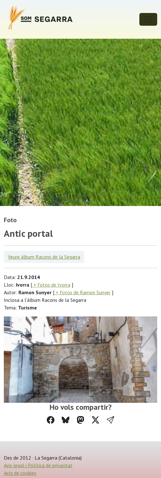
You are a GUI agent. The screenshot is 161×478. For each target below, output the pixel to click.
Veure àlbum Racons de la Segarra (44, 257)
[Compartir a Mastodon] (80, 420)
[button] (110, 420)
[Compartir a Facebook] (50, 420)
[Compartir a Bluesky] (65, 420)
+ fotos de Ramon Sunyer (82, 292)
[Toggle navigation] (148, 19)
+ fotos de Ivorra (51, 285)
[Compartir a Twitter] (95, 420)
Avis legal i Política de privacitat (38, 465)
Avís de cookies (20, 473)
